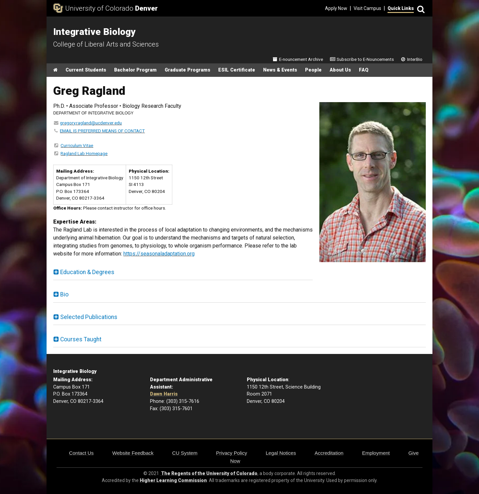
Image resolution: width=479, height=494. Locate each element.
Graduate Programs (187, 70)
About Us (340, 70)
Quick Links (401, 8)
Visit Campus (367, 8)
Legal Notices (281, 453)
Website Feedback (133, 453)
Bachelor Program (135, 70)
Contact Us (81, 453)
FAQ (364, 70)
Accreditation (329, 453)
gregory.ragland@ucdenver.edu (91, 122)
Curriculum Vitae (77, 145)
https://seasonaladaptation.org (159, 253)
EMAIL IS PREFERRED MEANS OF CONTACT (102, 130)
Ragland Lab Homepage (84, 153)
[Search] (420, 8)
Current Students (86, 70)
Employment (376, 453)
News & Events (280, 70)
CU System (185, 453)
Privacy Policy (231, 453)
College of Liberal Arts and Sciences (106, 44)
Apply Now (336, 8)
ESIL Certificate (236, 70)
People (313, 70)
